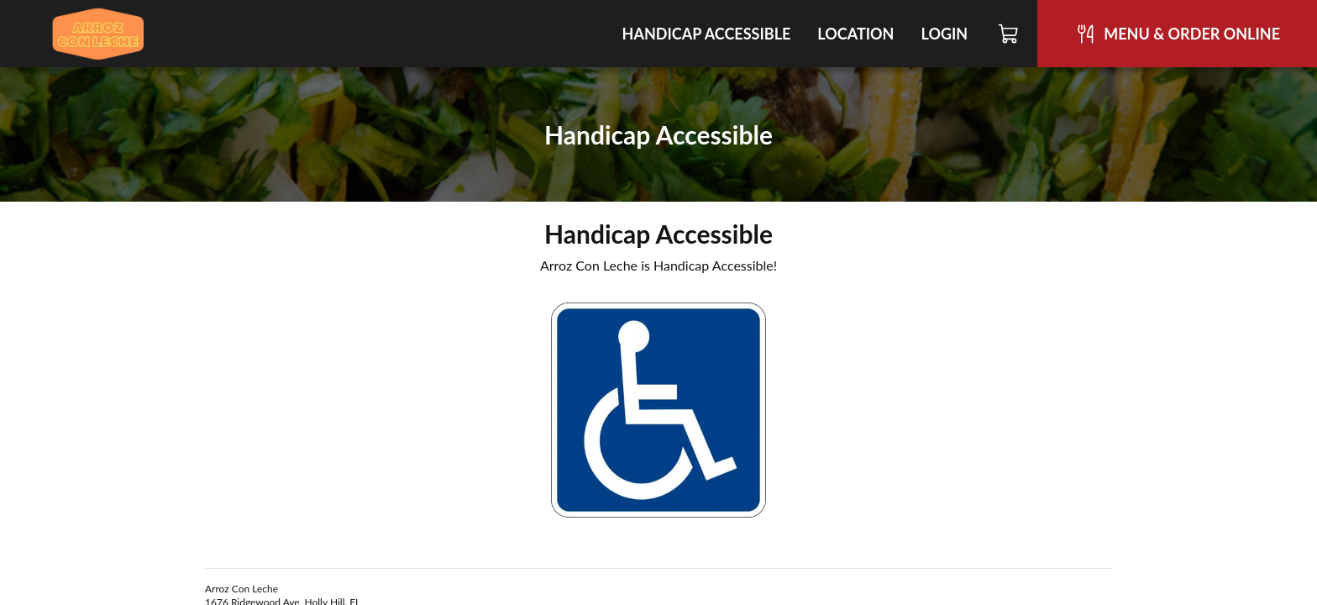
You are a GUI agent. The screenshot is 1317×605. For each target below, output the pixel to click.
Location (855, 33)
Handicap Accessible (706, 33)
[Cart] (1009, 33)
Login (944, 33)
